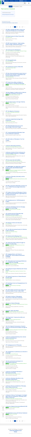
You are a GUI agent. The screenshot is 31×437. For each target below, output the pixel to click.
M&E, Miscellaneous (24, 128)
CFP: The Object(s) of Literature (12, 111)
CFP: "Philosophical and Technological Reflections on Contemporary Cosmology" (16, 261)
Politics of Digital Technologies (11, 389)
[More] (28, 3)
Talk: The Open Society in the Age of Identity (15, 101)
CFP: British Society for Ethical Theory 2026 (15, 36)
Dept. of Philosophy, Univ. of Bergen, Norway (13, 373)
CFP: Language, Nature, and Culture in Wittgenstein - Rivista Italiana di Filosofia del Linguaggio (15, 255)
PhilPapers (7, 0)
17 (12, 27)
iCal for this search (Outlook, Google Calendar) (9, 22)
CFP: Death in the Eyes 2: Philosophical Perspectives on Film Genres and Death (14, 297)
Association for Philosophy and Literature (13, 112)
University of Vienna (12, 102)
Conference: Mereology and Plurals (13, 145)
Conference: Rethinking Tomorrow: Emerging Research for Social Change (15, 207)
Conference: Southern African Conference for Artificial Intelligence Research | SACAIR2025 (15, 153)
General (9, 69)
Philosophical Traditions (14, 33)
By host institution (16, 6)
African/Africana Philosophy (12, 218)
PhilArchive (16, 0)
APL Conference (8, 113)
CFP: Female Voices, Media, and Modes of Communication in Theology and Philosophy (15, 83)
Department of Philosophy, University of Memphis (14, 215)
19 (17, 27)
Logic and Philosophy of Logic (20, 346)
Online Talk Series (9, 87)
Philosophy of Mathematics (12, 375)
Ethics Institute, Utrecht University (14, 94)
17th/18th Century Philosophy (13, 418)
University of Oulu (9, 223)
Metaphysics (10, 148)
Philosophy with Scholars (10, 247)
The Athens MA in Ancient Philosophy (12, 353)
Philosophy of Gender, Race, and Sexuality (20, 225)
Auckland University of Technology (14, 209)
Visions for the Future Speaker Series (12, 96)
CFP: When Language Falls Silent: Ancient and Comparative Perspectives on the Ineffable (15, 30)
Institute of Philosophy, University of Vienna (16, 311)
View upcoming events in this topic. (8, 14)
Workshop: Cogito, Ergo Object (12, 310)
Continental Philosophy (20, 322)
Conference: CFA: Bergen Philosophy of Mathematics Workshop (14, 372)
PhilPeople (12, 0)
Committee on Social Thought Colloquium (13, 52)
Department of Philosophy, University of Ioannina (14, 388)
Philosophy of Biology (18, 78)
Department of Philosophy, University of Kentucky (14, 161)
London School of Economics (10, 121)
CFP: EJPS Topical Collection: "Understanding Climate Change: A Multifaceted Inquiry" (15, 44)
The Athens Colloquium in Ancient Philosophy (13, 355)
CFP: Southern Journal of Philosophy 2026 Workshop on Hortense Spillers (14, 214)
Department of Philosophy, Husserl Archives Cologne (18, 329)
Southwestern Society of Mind (11, 67)
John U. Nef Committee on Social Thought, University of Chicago (16, 50)
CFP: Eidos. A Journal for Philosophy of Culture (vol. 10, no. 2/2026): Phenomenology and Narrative (16, 186)
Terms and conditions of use (15, 430)
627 (22, 27)
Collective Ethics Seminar (10, 104)
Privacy (15, 431)
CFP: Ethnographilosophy (11, 60)
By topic (10, 6)
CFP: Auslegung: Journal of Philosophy (14, 345)
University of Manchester (10, 339)
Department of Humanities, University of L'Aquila (14, 146)
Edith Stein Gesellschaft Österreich (15, 319)
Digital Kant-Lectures (9, 415)
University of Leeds (9, 37)
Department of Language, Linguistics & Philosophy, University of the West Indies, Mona (16, 171)
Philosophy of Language (17, 148)
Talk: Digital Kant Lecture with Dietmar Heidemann (16, 413)
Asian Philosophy (11, 306)
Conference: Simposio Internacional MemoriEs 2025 (16, 406)
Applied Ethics (24, 202)
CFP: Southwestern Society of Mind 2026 (14, 66)
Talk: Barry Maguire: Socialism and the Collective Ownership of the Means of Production (16, 93)
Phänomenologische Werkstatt (11, 331)
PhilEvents (21, 0)
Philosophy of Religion (16, 128)
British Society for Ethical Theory (11, 38)
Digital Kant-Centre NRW (13, 414)
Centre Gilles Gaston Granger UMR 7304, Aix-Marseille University (16, 237)
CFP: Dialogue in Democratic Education (14, 222)
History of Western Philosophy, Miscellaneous (15, 88)
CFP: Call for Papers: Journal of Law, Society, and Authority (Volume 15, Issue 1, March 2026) (16, 290)
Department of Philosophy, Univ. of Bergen (13, 380)
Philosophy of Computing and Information (15, 202)
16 (10, 27)
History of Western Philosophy (13, 32)
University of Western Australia (14, 407)
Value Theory (10, 40)
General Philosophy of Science (13, 45)
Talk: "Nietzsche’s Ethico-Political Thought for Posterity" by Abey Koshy (15, 243)
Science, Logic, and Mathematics (11, 116)
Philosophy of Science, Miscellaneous (15, 46)
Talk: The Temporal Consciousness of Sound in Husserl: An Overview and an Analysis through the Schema (16, 327)
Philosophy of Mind (11, 78)
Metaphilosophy (21, 250)
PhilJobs (25, 0)
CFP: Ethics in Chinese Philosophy (13, 303)
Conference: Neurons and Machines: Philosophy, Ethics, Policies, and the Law (16, 386)
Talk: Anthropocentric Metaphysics (13, 49)
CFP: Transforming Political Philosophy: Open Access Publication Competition (15, 133)
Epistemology (10, 62)
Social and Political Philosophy (13, 98)
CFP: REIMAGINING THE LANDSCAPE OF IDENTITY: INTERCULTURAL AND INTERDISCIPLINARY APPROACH (16, 168)
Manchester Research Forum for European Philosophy (15, 340)
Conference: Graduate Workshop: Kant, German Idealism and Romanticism (16, 337)
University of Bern (9, 278)
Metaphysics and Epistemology (13, 115)
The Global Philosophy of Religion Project (13, 181)
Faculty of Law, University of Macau (11, 231)
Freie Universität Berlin (9, 61)
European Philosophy (9, 323)
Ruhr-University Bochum (10, 76)
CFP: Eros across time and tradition (13, 160)
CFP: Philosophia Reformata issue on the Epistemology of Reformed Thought (14, 126)
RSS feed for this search (6, 21)
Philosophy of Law (21, 292)
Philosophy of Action (11, 107)
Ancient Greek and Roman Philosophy (14, 162)
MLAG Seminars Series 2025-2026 (11, 365)
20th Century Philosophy (12, 196)
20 (19, 27)
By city (21, 6)
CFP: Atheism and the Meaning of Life (14, 236)
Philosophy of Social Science (17, 62)
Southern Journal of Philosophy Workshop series (14, 217)
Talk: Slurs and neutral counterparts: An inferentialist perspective (14, 361)
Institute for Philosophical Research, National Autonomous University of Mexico (15, 264)
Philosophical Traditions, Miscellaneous (17, 89)
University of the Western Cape (11, 154)
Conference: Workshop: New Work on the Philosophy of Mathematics (15, 379)
